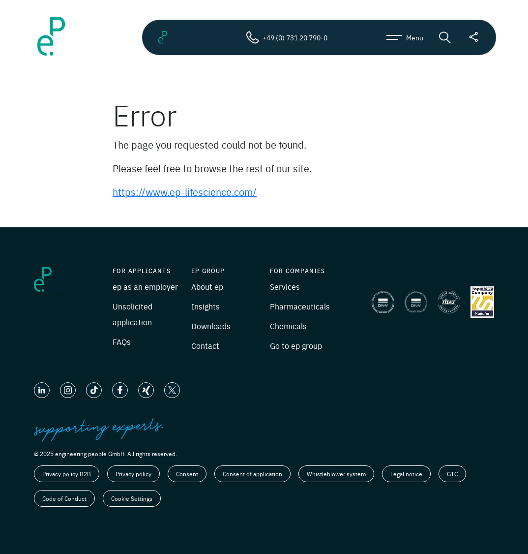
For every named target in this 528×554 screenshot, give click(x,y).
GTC (452, 474)
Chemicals (288, 325)
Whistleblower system (336, 474)
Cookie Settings (131, 498)
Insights (205, 306)
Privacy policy (133, 474)
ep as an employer (145, 286)
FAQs (122, 341)
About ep (207, 286)
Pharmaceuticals (300, 306)
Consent (187, 474)
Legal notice (406, 474)
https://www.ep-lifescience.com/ (185, 191)
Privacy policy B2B (66, 474)
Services (285, 286)
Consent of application (252, 474)
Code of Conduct (64, 498)
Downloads (211, 325)
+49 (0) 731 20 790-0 (286, 37)
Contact (205, 345)
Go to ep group (296, 345)
